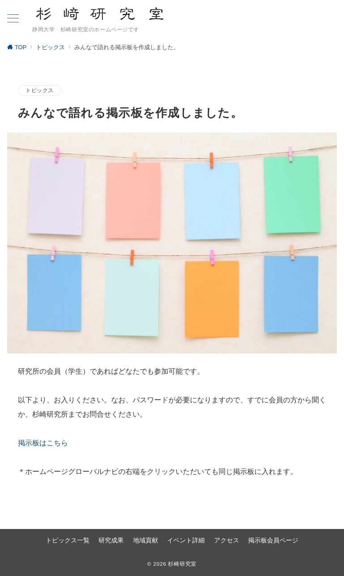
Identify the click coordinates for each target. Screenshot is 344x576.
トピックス (40, 90)
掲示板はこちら (43, 443)
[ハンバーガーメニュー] (13, 19)
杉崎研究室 (182, 564)
